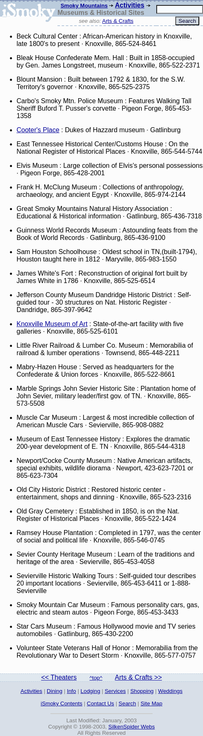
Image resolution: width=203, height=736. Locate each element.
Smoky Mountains (83, 5)
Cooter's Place (38, 129)
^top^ (96, 678)
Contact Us (100, 703)
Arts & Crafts (118, 21)
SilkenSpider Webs (131, 727)
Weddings (170, 691)
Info (71, 691)
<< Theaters (58, 677)
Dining (54, 691)
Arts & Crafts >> (138, 677)
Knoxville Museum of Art (52, 323)
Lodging (90, 691)
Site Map (151, 703)
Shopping (141, 691)
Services (115, 691)
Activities (129, 5)
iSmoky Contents (61, 703)
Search (127, 703)
